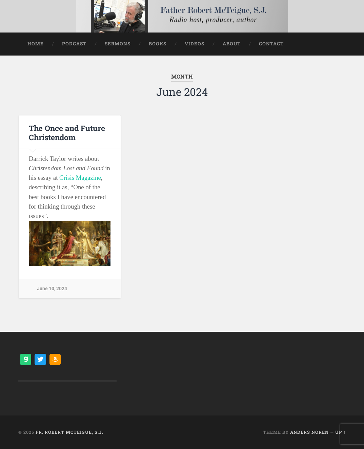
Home (35, 44)
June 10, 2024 (52, 289)
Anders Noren (309, 432)
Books (157, 44)
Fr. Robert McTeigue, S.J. (69, 432)
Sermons (117, 44)
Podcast (74, 44)
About (232, 44)
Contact (271, 44)
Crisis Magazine (80, 177)
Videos (194, 44)
